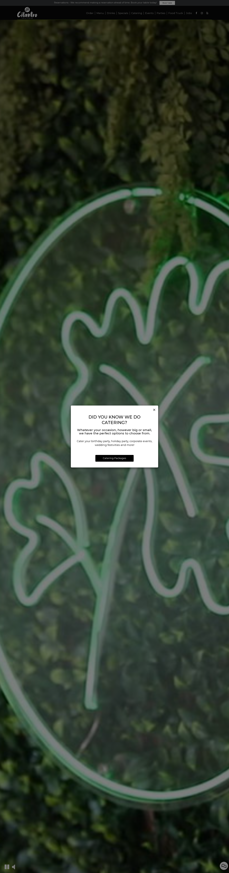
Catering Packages (114, 458)
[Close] (154, 409)
